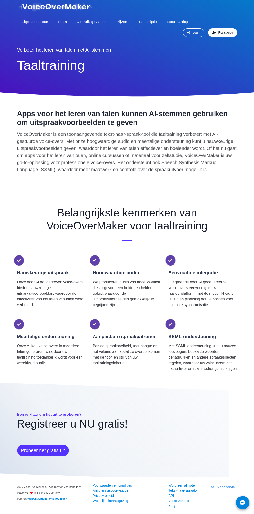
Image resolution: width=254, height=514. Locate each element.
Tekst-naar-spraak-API (182, 492)
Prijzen (121, 21)
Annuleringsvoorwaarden (111, 490)
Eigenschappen (35, 21)
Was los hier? (58, 498)
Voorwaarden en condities (112, 485)
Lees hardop (177, 21)
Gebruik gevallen (91, 21)
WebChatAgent (37, 498)
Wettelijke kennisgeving (110, 500)
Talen (62, 21)
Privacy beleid (103, 495)
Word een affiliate (181, 485)
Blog (171, 505)
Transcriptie (147, 21)
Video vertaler (178, 500)
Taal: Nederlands (222, 487)
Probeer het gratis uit (43, 450)
